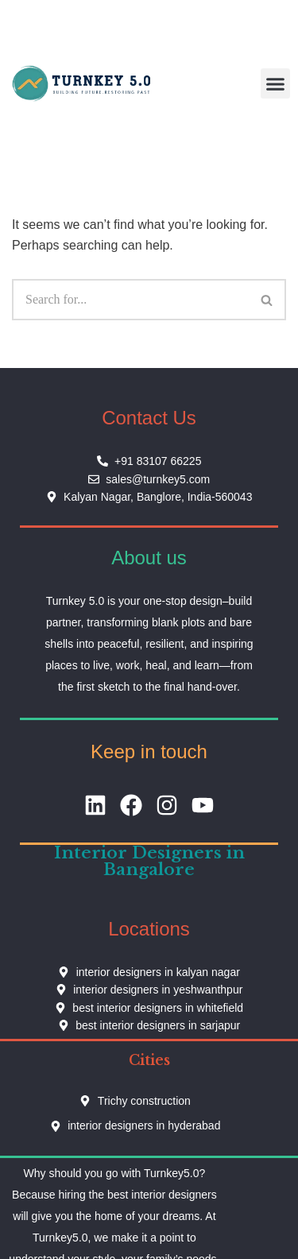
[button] (276, 83)
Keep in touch (149, 751)
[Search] (130, 299)
